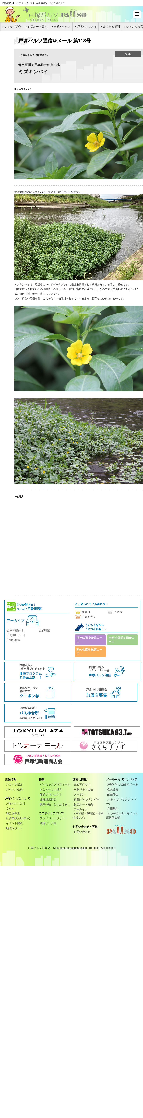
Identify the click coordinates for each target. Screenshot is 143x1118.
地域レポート (16, 635)
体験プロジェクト (51, 794)
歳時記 (44, 630)
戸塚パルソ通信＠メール (122, 784)
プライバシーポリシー (54, 818)
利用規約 (112, 808)
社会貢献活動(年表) (18, 818)
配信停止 (112, 794)
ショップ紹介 (12, 26)
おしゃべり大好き (51, 789)
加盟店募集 (13, 813)
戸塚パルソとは (86, 26)
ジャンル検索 (14, 789)
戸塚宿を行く (16, 630)
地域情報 (13, 640)
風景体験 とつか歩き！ (55, 804)
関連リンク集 (48, 823)
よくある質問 (111, 26)
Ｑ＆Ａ (10, 808)
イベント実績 (14, 823)
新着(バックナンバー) (87, 799)
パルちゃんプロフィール (55, 784)
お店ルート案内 (37, 26)
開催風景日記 (48, 799)
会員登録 (112, 789)
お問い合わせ (82, 831)
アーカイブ (15, 621)
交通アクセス (62, 26)
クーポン (79, 794)
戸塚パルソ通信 (83, 789)
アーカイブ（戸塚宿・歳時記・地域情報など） (88, 813)
